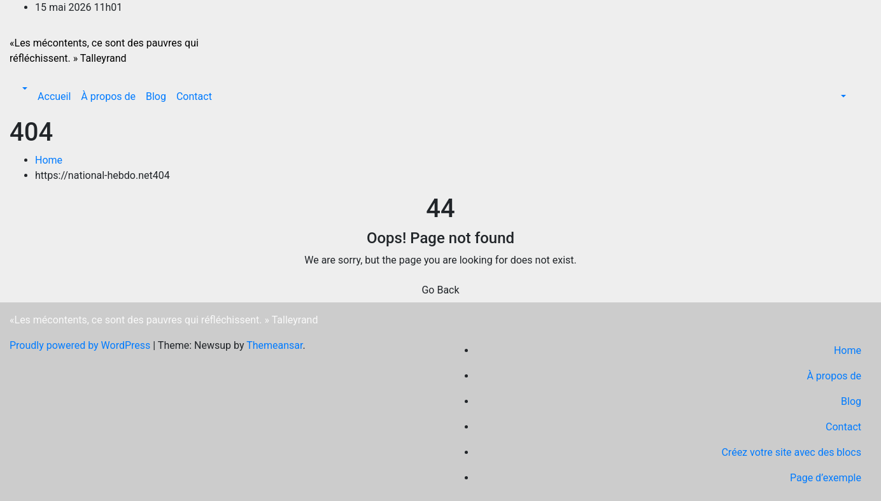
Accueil (54, 96)
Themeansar (274, 345)
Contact (194, 96)
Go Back (440, 290)
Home (48, 160)
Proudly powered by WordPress (81, 345)
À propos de (108, 96)
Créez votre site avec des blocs (791, 452)
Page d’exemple (825, 478)
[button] (23, 89)
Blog (156, 96)
